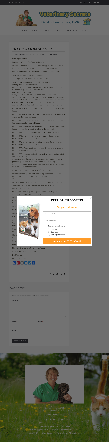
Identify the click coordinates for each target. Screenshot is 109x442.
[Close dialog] (91, 198)
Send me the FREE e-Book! (67, 241)
